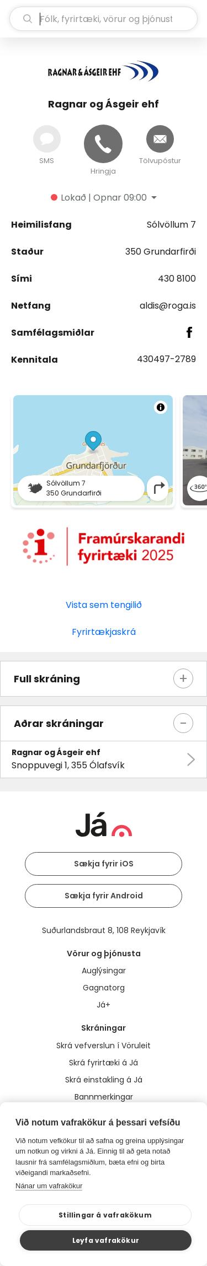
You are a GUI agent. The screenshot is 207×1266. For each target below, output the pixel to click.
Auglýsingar (104, 970)
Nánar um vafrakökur (48, 1186)
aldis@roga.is (168, 305)
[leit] (103, 18)
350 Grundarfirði (160, 251)
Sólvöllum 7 (171, 224)
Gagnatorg (104, 987)
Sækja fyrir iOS (104, 863)
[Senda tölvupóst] (160, 139)
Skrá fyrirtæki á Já (103, 1062)
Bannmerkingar (104, 1096)
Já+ (103, 1004)
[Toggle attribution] (160, 407)
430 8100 (177, 278)
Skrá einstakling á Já (103, 1079)
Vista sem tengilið (104, 605)
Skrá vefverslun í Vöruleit (103, 1045)
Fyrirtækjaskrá (104, 632)
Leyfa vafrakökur (105, 1240)
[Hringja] (103, 144)
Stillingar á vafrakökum (105, 1215)
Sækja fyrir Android (104, 895)
